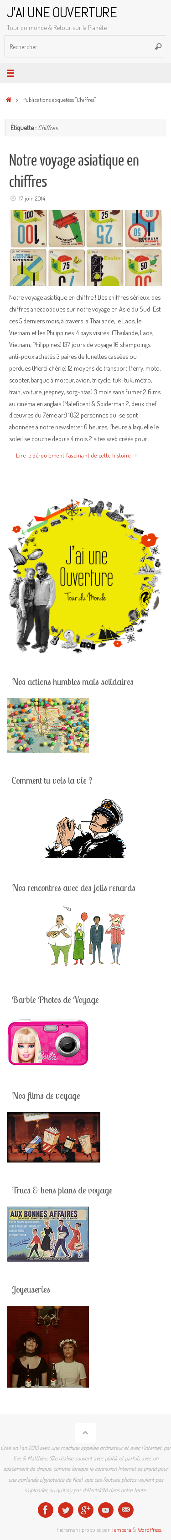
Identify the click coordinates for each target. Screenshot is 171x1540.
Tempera (121, 1529)
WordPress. (150, 1529)
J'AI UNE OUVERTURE (62, 12)
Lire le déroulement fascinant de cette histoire (78, 455)
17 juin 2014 (32, 198)
